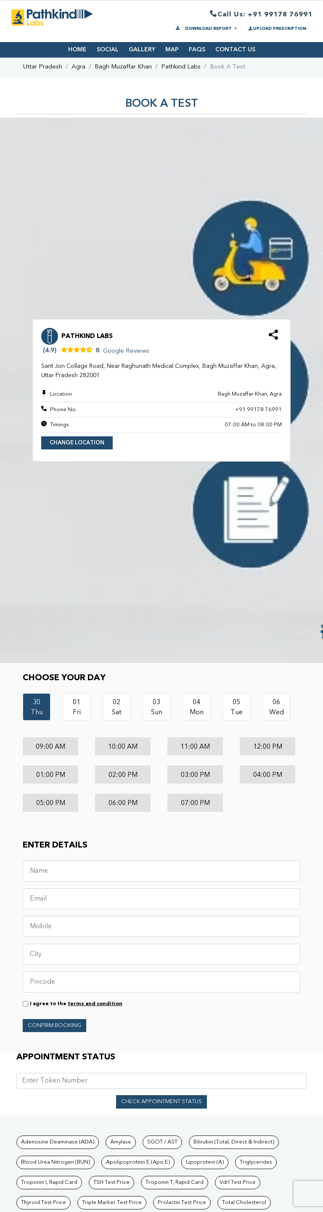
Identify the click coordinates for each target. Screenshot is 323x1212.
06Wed (276, 707)
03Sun (156, 707)
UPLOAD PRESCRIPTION (276, 28)
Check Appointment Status (161, 1101)
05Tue (236, 707)
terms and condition (95, 1003)
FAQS (197, 50)
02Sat (116, 707)
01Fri (77, 707)
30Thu (37, 707)
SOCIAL (108, 50)
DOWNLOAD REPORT (204, 28)
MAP (172, 50)
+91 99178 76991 (258, 409)
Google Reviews (126, 351)
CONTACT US (235, 50)
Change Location (77, 443)
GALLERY (142, 50)
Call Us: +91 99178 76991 (261, 14)
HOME (77, 50)
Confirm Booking (54, 1025)
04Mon (197, 707)
